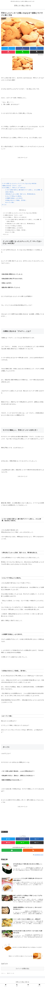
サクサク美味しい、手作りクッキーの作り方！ (14, 187)
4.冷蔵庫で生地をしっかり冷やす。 (14, 198)
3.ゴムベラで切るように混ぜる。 (13, 196)
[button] (37, 52)
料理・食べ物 (4, 832)
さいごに (4, 204)
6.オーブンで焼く (9, 202)
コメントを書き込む (23, 969)
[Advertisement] (22, 168)
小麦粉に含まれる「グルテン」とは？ (11, 185)
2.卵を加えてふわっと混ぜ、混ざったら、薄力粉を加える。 (20, 194)
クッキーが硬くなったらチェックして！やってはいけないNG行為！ (19, 183)
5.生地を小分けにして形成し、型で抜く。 (16, 200)
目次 (20, 210)
